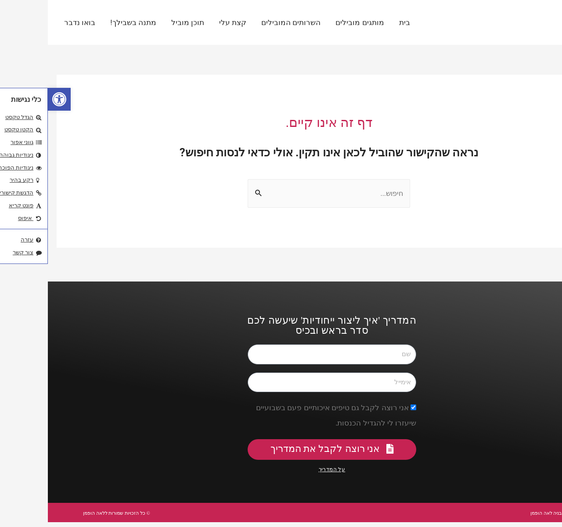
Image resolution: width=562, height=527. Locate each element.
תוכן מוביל (139, 22)
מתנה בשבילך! (85, 22)
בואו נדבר (31, 22)
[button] (11, 99)
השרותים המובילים (243, 22)
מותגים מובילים (312, 22)
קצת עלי (184, 22)
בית (356, 22)
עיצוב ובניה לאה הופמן (494, 517)
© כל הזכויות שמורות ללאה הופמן (84, 517)
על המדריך (284, 474)
